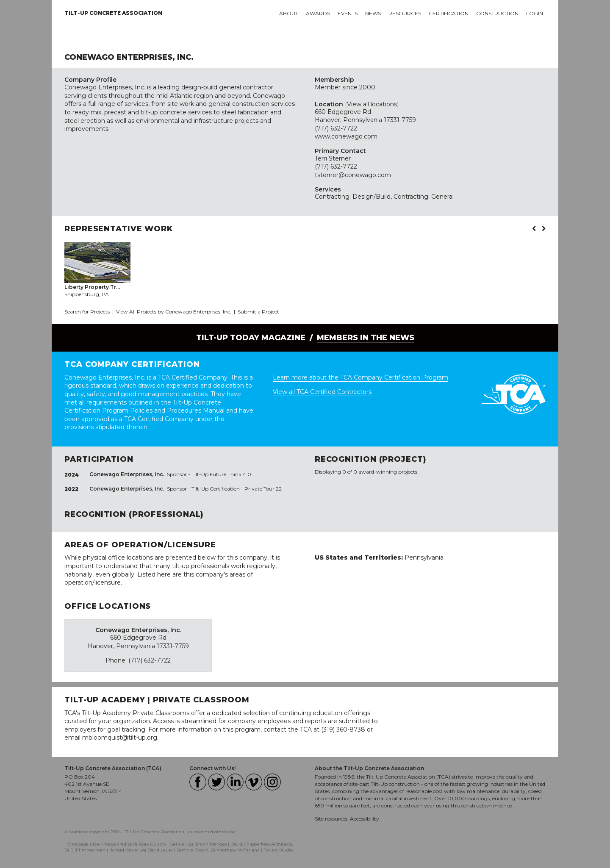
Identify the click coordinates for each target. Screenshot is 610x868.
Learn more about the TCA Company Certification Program (360, 377)
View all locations (372, 104)
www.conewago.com (346, 136)
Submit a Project (258, 311)
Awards (318, 13)
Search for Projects (87, 311)
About (288, 13)
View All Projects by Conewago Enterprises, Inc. (174, 311)
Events (348, 13)
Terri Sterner (333, 158)
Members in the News (365, 337)
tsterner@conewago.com (353, 175)
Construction (497, 13)
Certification (449, 13)
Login (534, 13)
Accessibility (364, 818)
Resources (404, 13)
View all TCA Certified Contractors (322, 392)
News (373, 13)
